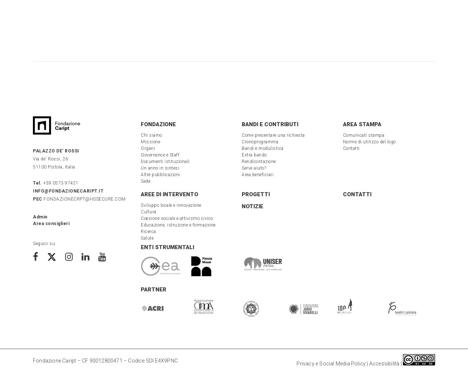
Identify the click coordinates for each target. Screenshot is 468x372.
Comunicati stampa (364, 135)
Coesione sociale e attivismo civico (177, 218)
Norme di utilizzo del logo (369, 142)
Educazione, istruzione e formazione (178, 225)
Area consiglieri (51, 223)
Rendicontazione (259, 161)
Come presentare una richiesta (273, 135)
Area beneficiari (257, 175)
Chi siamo (151, 135)
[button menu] (23, 19)
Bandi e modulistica (263, 148)
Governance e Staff (160, 155)
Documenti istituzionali (165, 161)
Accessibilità (384, 364)
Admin (40, 217)
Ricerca (148, 231)
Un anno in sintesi (160, 168)
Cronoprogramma (260, 142)
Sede (145, 181)
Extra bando (254, 155)
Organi (148, 148)
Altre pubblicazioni (160, 175)
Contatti (351, 148)
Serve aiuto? (254, 168)
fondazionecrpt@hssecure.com (79, 199)
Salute (147, 238)
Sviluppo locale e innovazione (171, 205)
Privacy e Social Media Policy (331, 364)
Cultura (148, 212)
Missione (150, 142)
